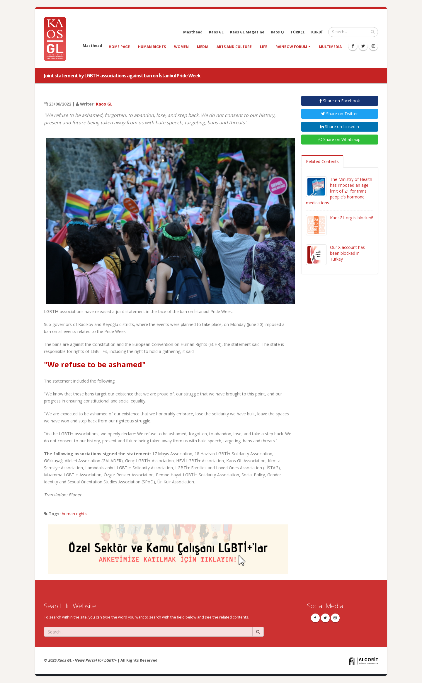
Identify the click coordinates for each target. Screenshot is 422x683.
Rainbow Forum (291, 46)
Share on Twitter (339, 113)
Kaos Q (277, 32)
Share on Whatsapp (339, 139)
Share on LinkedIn (339, 126)
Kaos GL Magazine (247, 32)
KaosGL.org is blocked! (351, 217)
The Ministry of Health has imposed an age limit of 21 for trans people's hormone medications (339, 190)
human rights (152, 46)
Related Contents (322, 161)
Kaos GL (216, 32)
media (202, 46)
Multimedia (330, 46)
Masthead (193, 32)
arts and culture (234, 46)
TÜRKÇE (297, 32)
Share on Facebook (339, 100)
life (263, 46)
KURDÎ (316, 32)
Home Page (119, 46)
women (181, 46)
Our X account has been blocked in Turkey (347, 253)
